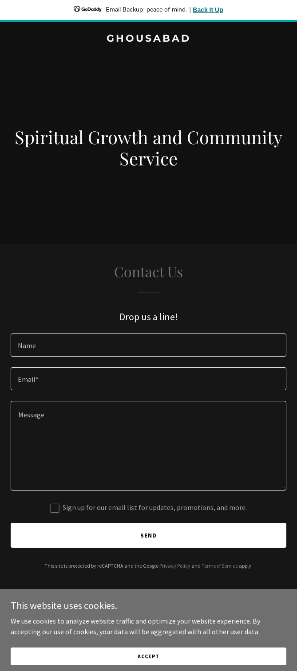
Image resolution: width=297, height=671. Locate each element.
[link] (148, 39)
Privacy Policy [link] (174, 565)
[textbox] (148, 345)
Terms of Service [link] (220, 565)
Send (148, 535)
